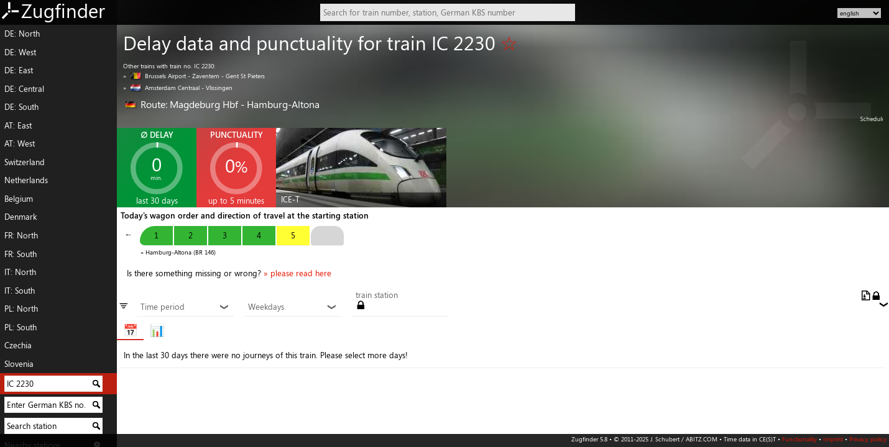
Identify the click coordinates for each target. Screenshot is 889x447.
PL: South (20, 327)
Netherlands (26, 180)
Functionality (799, 439)
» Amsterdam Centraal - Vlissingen (178, 87)
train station (377, 295)
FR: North (21, 235)
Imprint (833, 439)
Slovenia (19, 363)
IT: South (19, 290)
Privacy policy (868, 439)
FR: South (20, 254)
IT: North (20, 272)
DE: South (21, 106)
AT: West (19, 143)
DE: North (22, 33)
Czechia (18, 345)
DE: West (20, 52)
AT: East (18, 125)
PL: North (21, 308)
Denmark (20, 216)
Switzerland (24, 162)
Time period (184, 307)
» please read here (297, 273)
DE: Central (24, 88)
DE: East (18, 70)
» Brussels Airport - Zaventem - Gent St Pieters (194, 75)
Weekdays (292, 307)
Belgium (18, 198)
